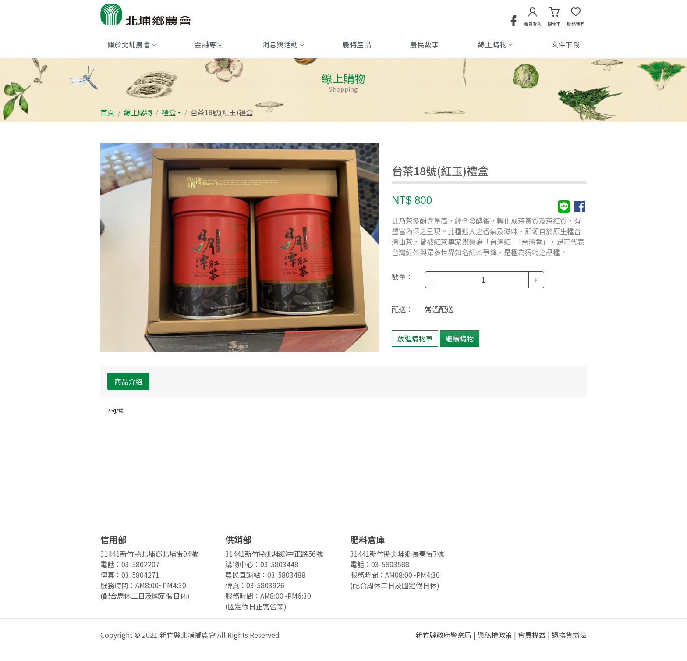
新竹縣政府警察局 (443, 634)
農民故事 (424, 44)
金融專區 (209, 44)
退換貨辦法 (569, 634)
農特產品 (357, 44)
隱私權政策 (494, 634)
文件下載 (565, 44)
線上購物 (495, 44)
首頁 (107, 112)
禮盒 (169, 112)
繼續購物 (460, 338)
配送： (402, 309)
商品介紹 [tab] (128, 381)
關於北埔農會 (131, 44)
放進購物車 (414, 338)
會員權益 (532, 634)
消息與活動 (283, 44)
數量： (402, 276)
